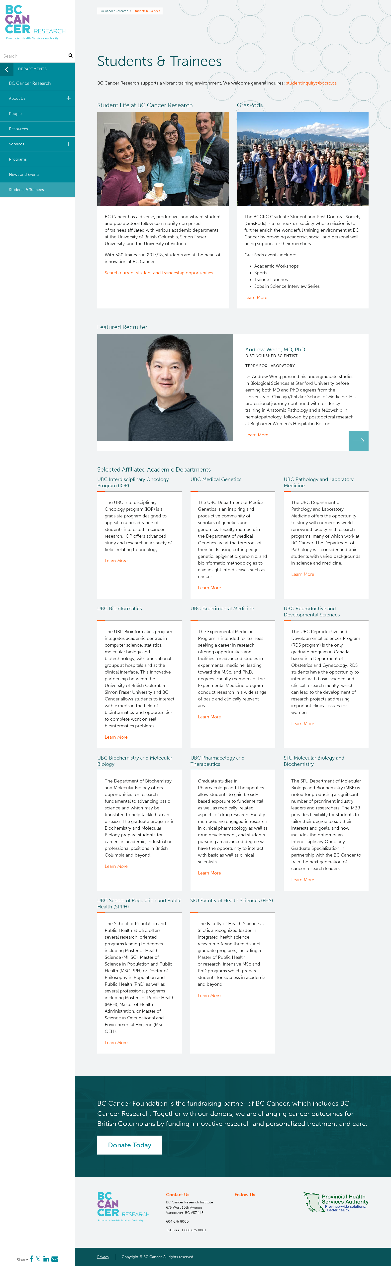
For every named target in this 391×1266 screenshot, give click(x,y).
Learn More (255, 297)
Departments (32, 69)
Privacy (103, 1257)
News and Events (24, 174)
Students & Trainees (26, 189)
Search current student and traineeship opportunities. (159, 273)
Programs (18, 159)
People (15, 113)
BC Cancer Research (114, 11)
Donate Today (129, 1145)
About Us (40, 98)
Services (40, 144)
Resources (18, 128)
